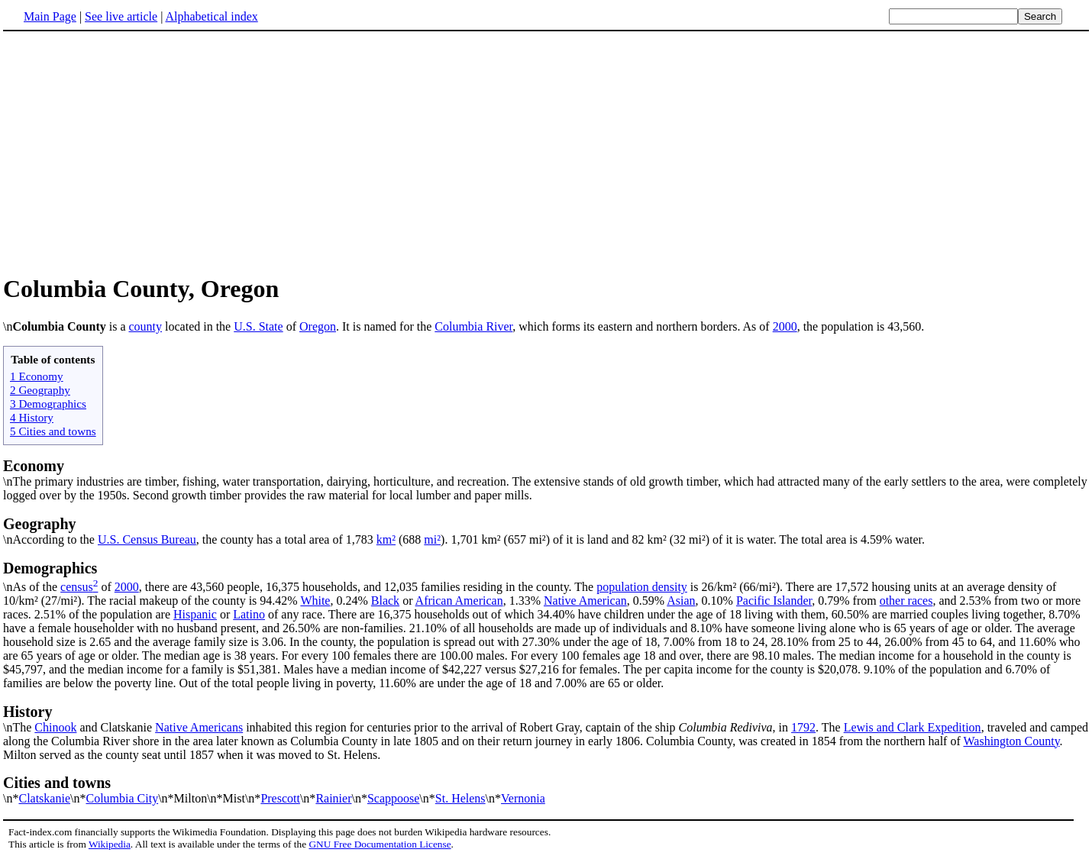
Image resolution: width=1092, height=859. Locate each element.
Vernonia (523, 798)
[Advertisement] (546, 152)
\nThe (546, 718)
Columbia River (473, 326)
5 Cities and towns (53, 431)
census (76, 586)
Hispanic (195, 614)
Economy (33, 465)
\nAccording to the (546, 530)
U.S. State (258, 326)
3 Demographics (48, 403)
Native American (585, 600)
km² (386, 539)
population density (641, 586)
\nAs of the (546, 576)
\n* (546, 789)
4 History (31, 417)
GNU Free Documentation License (380, 844)
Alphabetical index (211, 16)
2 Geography (40, 389)
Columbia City (122, 798)
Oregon (317, 326)
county (145, 326)
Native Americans (199, 727)
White (315, 600)
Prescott (280, 798)
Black (385, 600)
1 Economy (36, 376)
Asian (681, 600)
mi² (432, 539)
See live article (121, 16)
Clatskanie (44, 798)
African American (459, 600)
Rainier (333, 798)
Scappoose (393, 798)
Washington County (1011, 741)
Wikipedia (110, 844)
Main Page (50, 16)
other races (906, 600)
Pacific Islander (774, 600)
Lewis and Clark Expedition (912, 727)
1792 (803, 727)
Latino (249, 614)
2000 (785, 326)
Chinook (55, 727)
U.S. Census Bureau (147, 539)
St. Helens (460, 798)
